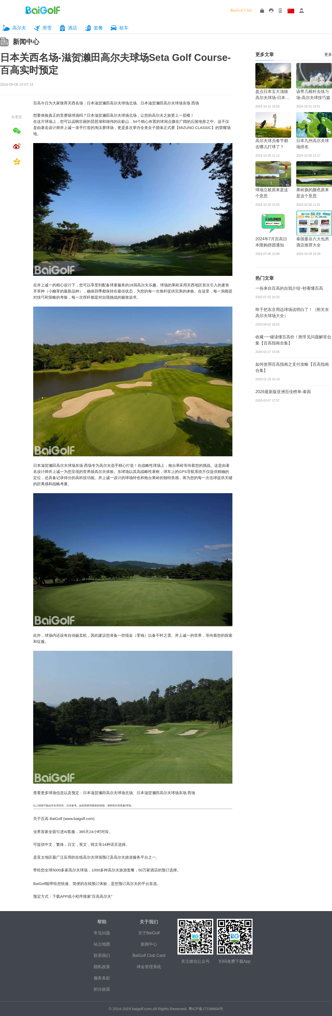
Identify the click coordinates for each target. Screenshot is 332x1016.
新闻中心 (26, 42)
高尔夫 (19, 27)
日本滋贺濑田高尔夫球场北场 (112, 103)
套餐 (98, 27)
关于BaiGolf (149, 933)
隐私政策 (102, 967)
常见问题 (102, 933)
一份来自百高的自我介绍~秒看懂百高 (289, 288)
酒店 (72, 27)
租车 (123, 27)
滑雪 (47, 27)
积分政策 (102, 989)
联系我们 (102, 955)
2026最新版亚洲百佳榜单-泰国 (283, 392)
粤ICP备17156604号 (205, 1009)
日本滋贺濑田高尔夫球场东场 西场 (169, 103)
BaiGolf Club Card (148, 955)
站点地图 (102, 944)
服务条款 (102, 978)
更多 (328, 54)
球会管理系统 (149, 967)
